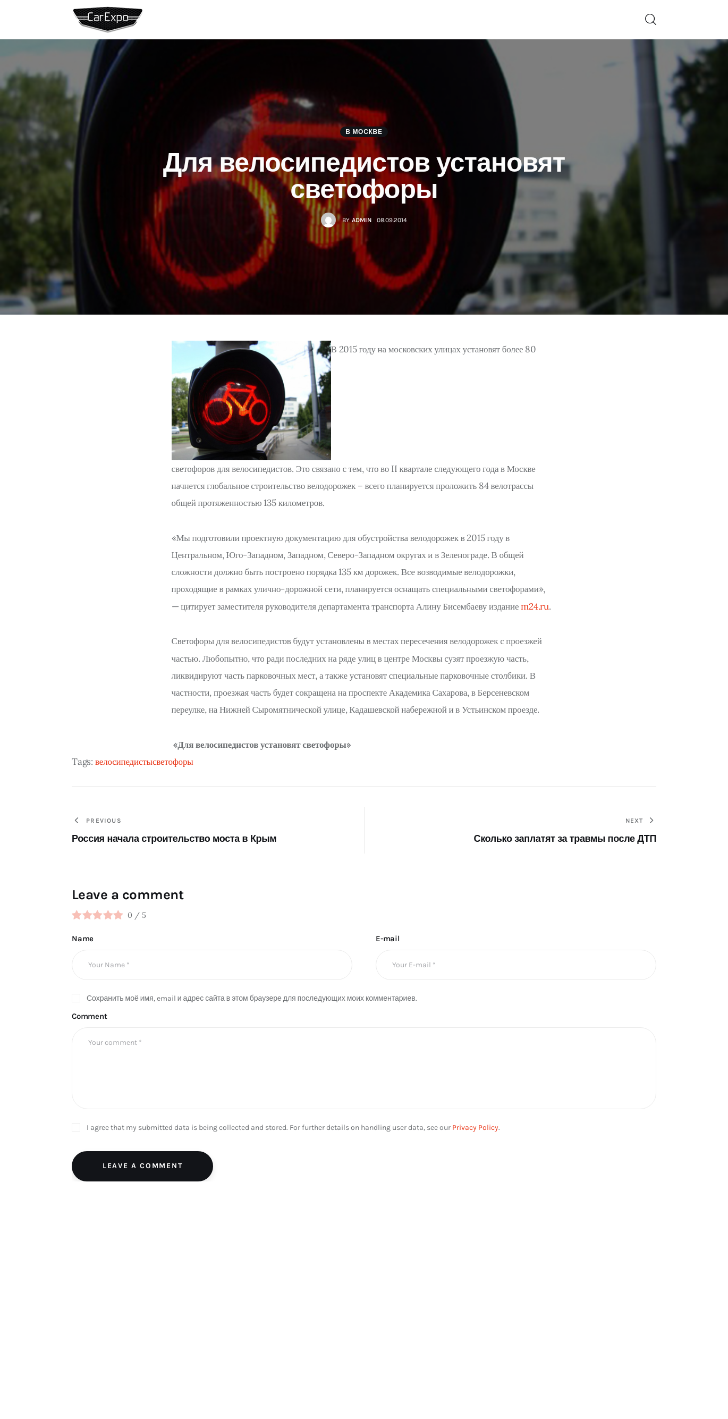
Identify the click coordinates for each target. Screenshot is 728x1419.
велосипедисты (124, 761)
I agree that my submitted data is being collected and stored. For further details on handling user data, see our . (293, 1127)
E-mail (388, 938)
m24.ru (535, 606)
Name (83, 938)
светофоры (173, 761)
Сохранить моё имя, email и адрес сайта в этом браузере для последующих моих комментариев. (252, 998)
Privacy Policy (475, 1127)
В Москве (363, 132)
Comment (89, 1016)
